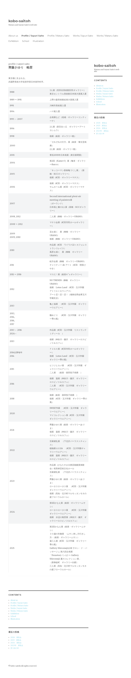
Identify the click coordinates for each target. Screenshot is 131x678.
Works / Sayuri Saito (83, 36)
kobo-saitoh (19, 21)
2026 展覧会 (15, 637)
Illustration (38, 41)
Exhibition (13, 41)
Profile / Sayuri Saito (32, 36)
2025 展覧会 (15, 640)
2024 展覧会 (15, 643)
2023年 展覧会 (16, 645)
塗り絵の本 (14, 648)
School (25, 41)
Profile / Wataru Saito (58, 36)
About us (13, 36)
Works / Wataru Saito (107, 36)
